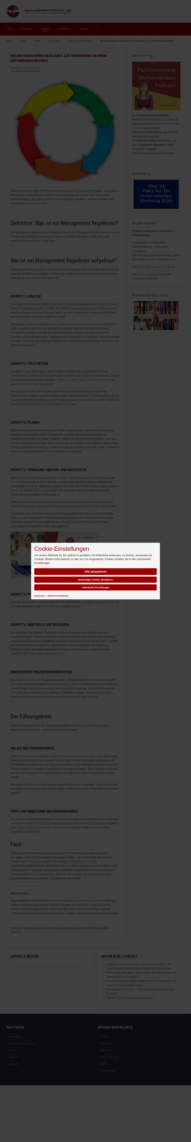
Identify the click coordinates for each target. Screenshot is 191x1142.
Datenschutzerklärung (58, 596)
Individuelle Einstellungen (96, 587)
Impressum (39, 596)
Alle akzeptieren (95, 571)
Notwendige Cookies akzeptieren (95, 579)
